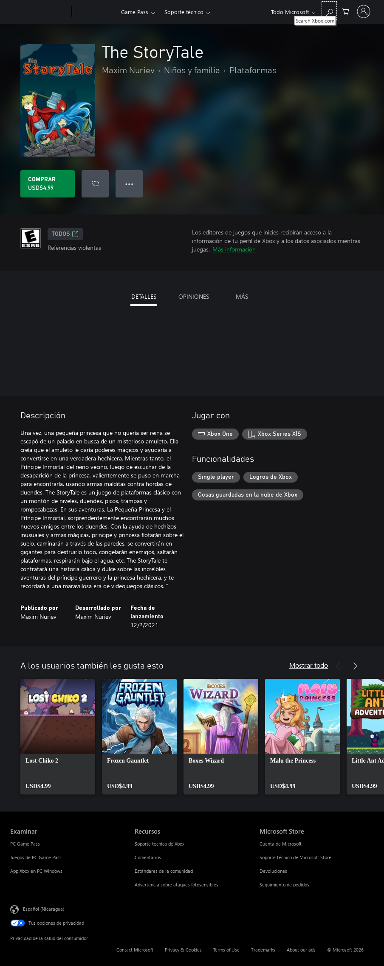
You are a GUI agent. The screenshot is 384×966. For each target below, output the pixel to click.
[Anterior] (338, 666)
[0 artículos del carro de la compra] (345, 11)
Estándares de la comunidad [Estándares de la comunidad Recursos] (164, 871)
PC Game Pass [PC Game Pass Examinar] (25, 843)
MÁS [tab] (242, 296)
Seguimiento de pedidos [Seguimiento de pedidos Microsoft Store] (284, 884)
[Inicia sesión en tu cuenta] (363, 11)
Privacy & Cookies (183, 949)
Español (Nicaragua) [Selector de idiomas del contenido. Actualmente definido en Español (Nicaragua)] (43, 909)
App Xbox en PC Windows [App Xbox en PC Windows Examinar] (36, 871)
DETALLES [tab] (143, 296)
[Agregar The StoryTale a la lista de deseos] (95, 183)
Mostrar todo (308, 664)
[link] (57, 737)
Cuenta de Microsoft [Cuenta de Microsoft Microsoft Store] (281, 843)
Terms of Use (226, 949)
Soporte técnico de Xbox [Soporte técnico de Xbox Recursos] (159, 843)
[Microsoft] (39, 11)
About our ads (301, 949)
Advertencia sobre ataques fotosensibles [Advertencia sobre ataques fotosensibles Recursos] (176, 884)
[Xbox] (95, 11)
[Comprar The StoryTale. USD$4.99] (47, 183)
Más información (234, 249)
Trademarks (263, 949)
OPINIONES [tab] (193, 296)
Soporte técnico (183, 11)
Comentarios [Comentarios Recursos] (148, 857)
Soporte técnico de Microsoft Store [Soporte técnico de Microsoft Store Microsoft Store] (295, 857)
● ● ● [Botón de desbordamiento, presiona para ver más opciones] (129, 183)
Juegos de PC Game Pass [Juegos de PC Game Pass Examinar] (36, 857)
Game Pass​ (134, 11)
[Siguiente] (355, 666)
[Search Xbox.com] (329, 10)
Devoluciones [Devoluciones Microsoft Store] (273, 871)
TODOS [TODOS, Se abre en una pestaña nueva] (65, 234)
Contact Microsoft (134, 949)
